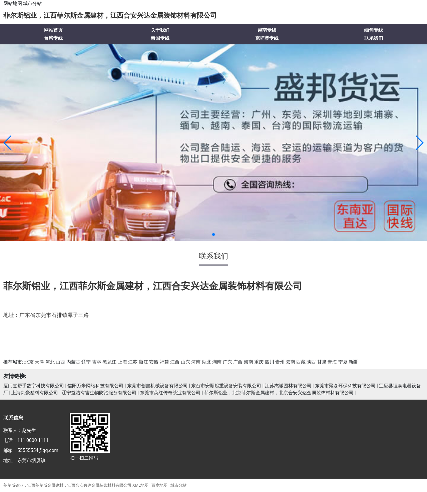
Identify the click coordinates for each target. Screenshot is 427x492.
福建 (164, 362)
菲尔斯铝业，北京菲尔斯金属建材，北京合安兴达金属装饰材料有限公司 (279, 392)
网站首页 (53, 30)
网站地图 (12, 3)
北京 (29, 362)
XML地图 (140, 485)
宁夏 (343, 362)
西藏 (301, 362)
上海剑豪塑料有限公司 (34, 392)
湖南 (217, 362)
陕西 (311, 362)
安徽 (153, 362)
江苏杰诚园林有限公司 (288, 385)
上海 (122, 362)
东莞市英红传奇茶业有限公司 (170, 392)
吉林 (96, 362)
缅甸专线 (373, 30)
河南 (195, 362)
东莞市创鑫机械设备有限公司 (157, 385)
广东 (227, 362)
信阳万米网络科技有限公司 (95, 385)
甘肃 (322, 362)
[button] (7, 142)
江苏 (132, 362)
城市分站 (32, 3)
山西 (60, 362)
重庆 (259, 362)
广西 (238, 362)
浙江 (143, 362)
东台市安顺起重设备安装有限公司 (226, 385)
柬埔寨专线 (267, 38)
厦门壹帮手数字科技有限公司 (33, 385)
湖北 (206, 362)
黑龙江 (109, 362)
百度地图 (159, 485)
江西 (174, 362)
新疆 (353, 362)
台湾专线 (53, 38)
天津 (39, 362)
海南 (248, 362)
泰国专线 (160, 38)
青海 (332, 362)
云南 (290, 362)
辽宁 (86, 362)
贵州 (280, 362)
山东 (185, 362)
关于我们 (160, 30)
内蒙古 (73, 362)
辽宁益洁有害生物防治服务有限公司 (99, 392)
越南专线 (267, 30)
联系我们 (373, 38)
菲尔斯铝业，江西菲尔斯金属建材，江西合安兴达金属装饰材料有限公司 (110, 15)
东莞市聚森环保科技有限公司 (345, 385)
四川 (269, 362)
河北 (50, 362)
